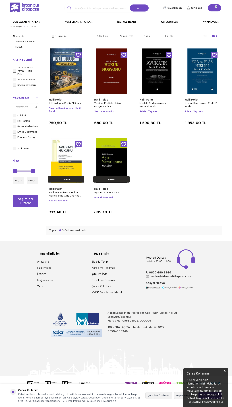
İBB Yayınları (126, 21)
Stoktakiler (21, 148)
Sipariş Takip (100, 261)
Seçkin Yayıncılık (24, 85)
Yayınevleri (211, 21)
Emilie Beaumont (25, 132)
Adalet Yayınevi (24, 79)
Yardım (41, 286)
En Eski (169, 35)
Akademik (18, 36)
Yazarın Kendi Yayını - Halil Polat (23, 71)
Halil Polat (56, 99)
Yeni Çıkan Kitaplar (78, 21)
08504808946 (117, 331)
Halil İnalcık (21, 121)
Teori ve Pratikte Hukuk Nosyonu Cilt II (107, 104)
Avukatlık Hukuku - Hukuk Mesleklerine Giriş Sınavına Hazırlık (64, 194)
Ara (139, 7)
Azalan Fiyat (126, 35)
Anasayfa (16, 26)
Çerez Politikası (101, 286)
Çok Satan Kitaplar (26, 21)
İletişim (41, 273)
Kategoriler (169, 21)
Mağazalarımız (46, 280)
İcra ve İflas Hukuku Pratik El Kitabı (201, 104)
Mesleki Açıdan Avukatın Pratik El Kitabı (153, 104)
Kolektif (19, 115)
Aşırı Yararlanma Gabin (107, 192)
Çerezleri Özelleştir (158, 395)
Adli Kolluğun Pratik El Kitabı (65, 103)
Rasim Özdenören (25, 126)
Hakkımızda (44, 267)
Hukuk (18, 46)
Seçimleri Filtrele (25, 202)
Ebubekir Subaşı (24, 137)
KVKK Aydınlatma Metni (107, 292)
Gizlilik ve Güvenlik (103, 280)
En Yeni (146, 35)
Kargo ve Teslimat (103, 267)
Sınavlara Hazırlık (25, 41)
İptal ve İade (99, 273)
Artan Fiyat (102, 35)
